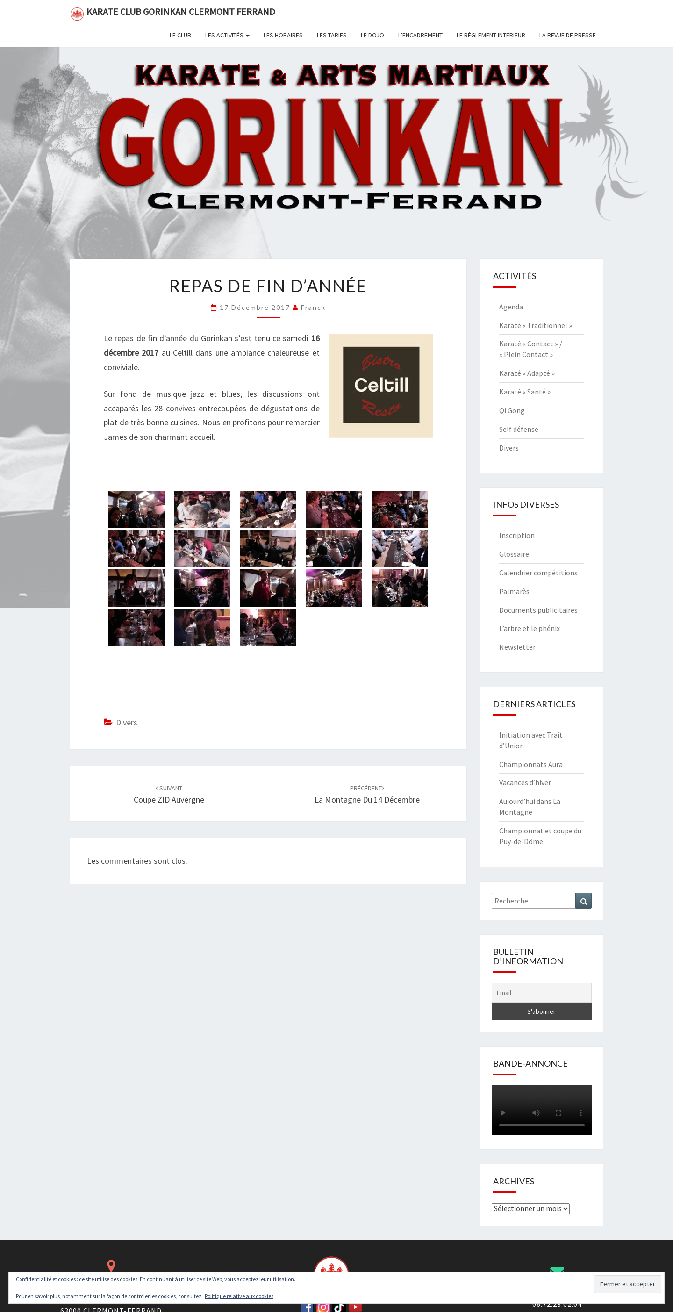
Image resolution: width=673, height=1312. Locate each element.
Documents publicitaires (538, 610)
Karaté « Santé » (525, 391)
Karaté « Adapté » (527, 373)
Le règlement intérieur (491, 35)
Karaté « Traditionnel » (535, 325)
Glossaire (514, 554)
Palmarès (514, 591)
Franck (313, 307)
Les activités (227, 35)
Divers (126, 722)
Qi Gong (512, 410)
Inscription (517, 535)
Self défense (518, 429)
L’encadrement (420, 35)
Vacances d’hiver (525, 782)
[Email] (542, 993)
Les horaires (283, 35)
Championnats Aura (531, 764)
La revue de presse (567, 35)
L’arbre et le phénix (529, 628)
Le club (180, 35)
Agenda (511, 306)
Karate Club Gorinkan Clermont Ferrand (172, 13)
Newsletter (517, 647)
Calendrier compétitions (538, 572)
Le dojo (372, 35)
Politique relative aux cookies (239, 1295)
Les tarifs (332, 35)
